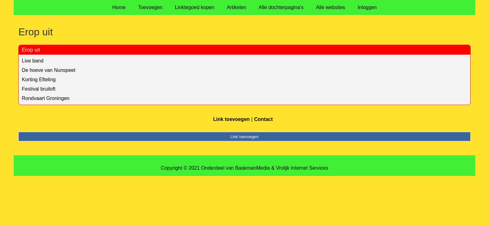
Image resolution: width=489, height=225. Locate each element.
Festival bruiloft (39, 89)
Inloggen (367, 7)
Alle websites (330, 7)
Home (119, 7)
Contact (263, 119)
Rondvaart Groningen (46, 98)
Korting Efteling (39, 79)
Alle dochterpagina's (281, 7)
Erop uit (31, 50)
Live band (32, 60)
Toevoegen (150, 7)
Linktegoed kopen (194, 7)
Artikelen (236, 7)
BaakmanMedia (252, 168)
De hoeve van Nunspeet (48, 70)
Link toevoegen (231, 119)
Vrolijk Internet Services (302, 168)
